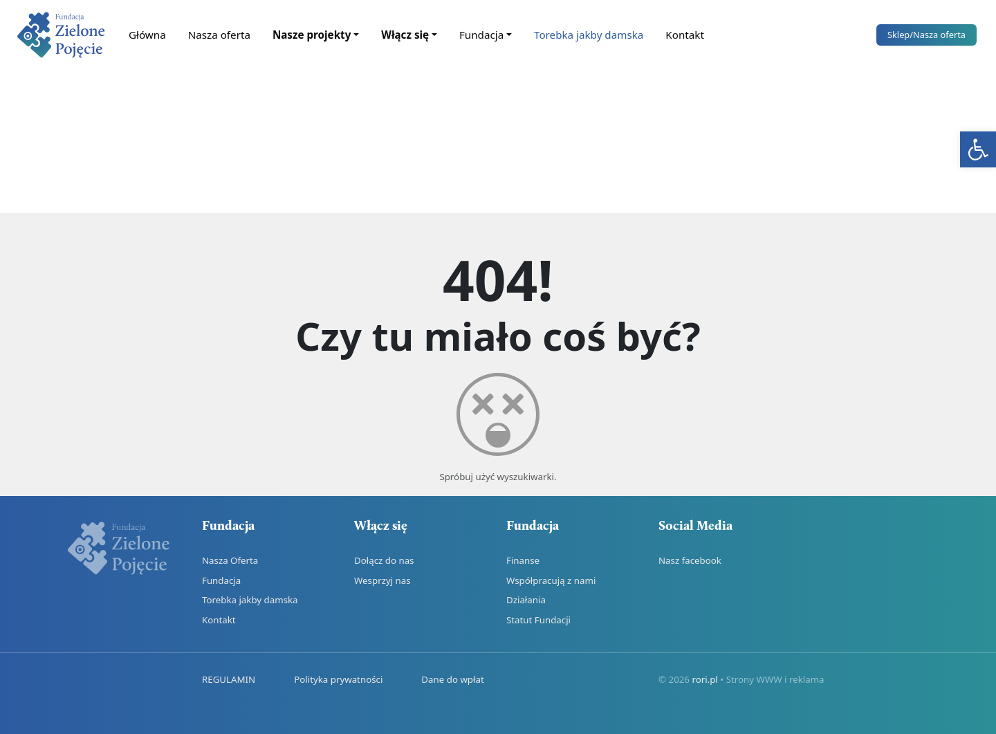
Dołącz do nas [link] (384, 560)
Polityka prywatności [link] (338, 679)
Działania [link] (526, 600)
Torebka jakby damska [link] (588, 35)
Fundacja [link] (481, 35)
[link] (978, 149)
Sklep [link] (926, 34)
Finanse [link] (523, 560)
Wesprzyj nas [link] (382, 580)
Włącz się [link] (405, 35)
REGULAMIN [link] (228, 679)
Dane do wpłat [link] (452, 679)
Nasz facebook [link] (689, 560)
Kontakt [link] (684, 35)
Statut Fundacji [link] (538, 620)
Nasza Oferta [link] (230, 560)
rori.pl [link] (704, 679)
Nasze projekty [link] (312, 35)
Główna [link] (147, 35)
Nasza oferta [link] (219, 35)
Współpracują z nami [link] (551, 580)
